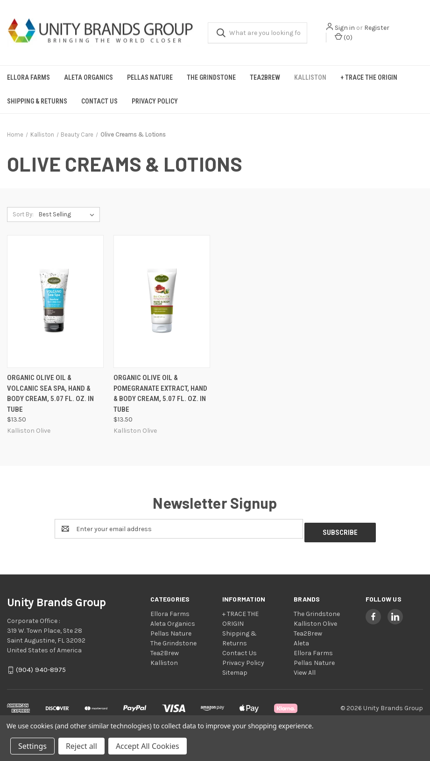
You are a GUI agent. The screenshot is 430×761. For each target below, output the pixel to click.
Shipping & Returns (37, 101)
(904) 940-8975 (41, 666)
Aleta (301, 639)
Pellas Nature (150, 77)
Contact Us (99, 101)
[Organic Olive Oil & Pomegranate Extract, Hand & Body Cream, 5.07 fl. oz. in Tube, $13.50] (161, 301)
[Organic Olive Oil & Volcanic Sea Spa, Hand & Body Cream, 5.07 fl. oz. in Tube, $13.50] (55, 301)
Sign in (345, 28)
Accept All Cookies (147, 746)
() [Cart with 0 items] (343, 37)
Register (376, 28)
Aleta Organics (88, 77)
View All (305, 669)
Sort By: (23, 214)
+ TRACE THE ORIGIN (368, 77)
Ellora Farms (28, 77)
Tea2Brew (265, 77)
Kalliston (310, 77)
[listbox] (68, 214)
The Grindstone (211, 77)
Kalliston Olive (315, 620)
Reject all (81, 746)
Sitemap (234, 669)
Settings (32, 746)
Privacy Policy (155, 101)
